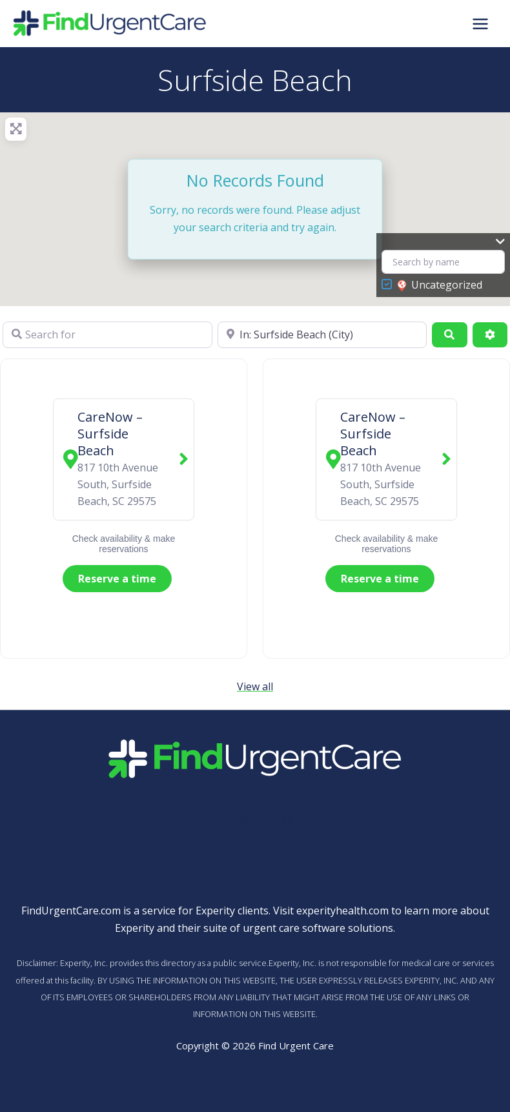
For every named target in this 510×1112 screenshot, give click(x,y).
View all (255, 686)
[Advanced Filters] (490, 334)
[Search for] (107, 334)
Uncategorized (439, 285)
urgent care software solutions (318, 928)
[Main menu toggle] (480, 23)
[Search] (449, 334)
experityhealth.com (342, 910)
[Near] (322, 334)
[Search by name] (443, 262)
